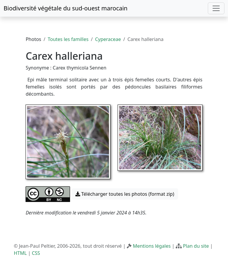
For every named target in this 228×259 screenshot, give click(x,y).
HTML (20, 253)
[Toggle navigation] (216, 8)
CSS (36, 253)
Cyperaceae (108, 39)
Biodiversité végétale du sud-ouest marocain (65, 8)
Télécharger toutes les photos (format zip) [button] (124, 194)
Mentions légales (152, 246)
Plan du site (196, 246)
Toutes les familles (68, 39)
